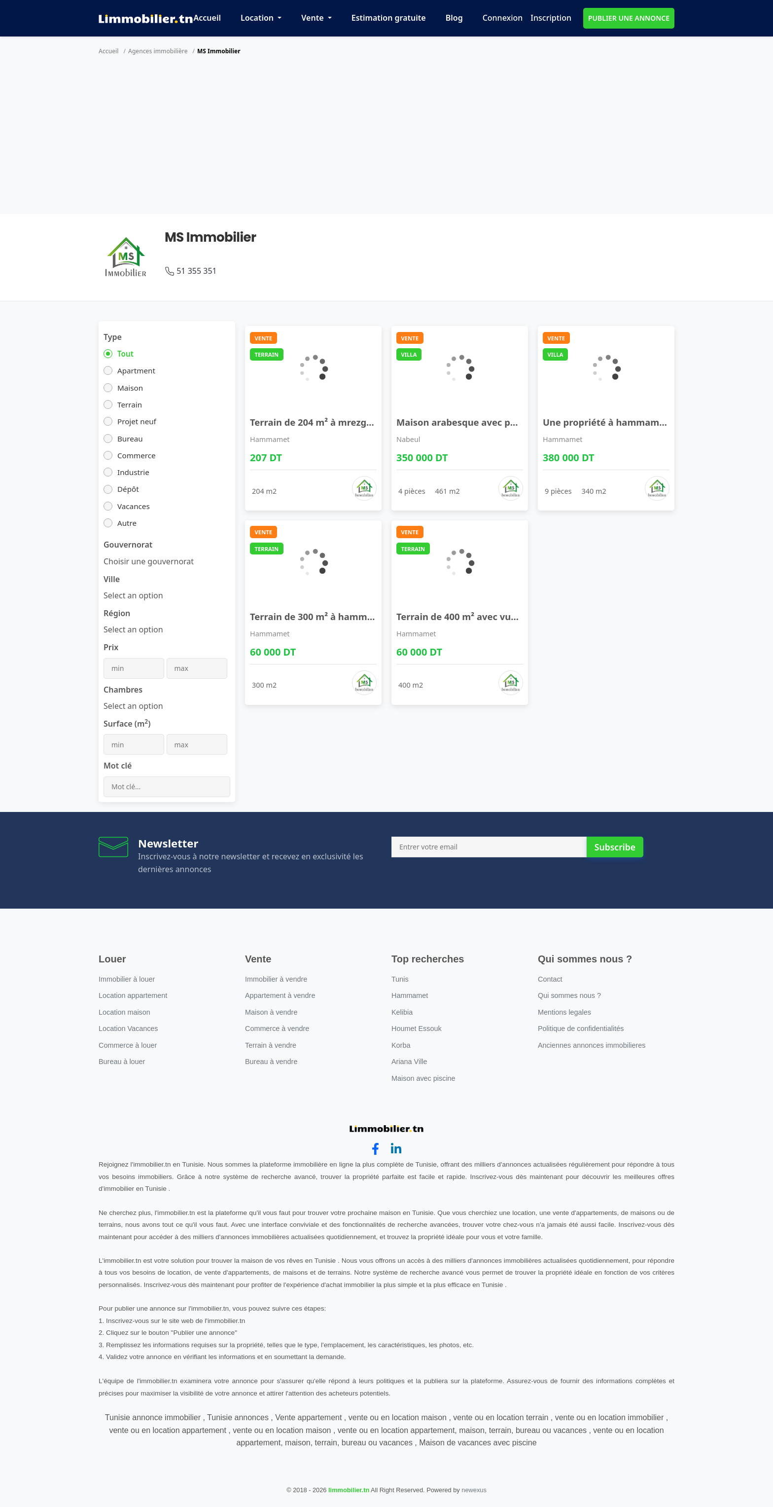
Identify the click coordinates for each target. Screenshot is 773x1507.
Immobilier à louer (127, 979)
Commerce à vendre (277, 1028)
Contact (550, 979)
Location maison (124, 1012)
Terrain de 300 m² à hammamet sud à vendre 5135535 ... (374, 616)
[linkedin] (396, 1149)
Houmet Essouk (416, 1028)
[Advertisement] (386, 140)
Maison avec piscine (423, 1078)
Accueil (207, 17)
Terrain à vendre (270, 1045)
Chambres (123, 689)
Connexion (503, 17)
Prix (111, 647)
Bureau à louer (122, 1062)
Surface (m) (127, 723)
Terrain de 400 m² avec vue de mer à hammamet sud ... (519, 616)
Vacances (133, 506)
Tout (125, 354)
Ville (112, 579)
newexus (474, 1490)
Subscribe (615, 847)
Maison (130, 388)
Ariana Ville (409, 1062)
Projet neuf (136, 421)
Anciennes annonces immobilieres (591, 1045)
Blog (454, 17)
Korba (400, 1045)
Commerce (136, 455)
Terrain (129, 404)
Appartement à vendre (280, 995)
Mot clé (118, 765)
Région (117, 613)
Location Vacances (128, 1028)
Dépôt (128, 489)
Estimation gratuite (388, 17)
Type (113, 336)
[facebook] (375, 1149)
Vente (313, 17)
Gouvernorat (128, 544)
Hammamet (270, 439)
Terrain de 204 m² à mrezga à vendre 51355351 (353, 422)
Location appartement (133, 995)
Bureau (130, 438)
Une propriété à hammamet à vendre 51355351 (648, 422)
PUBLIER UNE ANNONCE (628, 18)
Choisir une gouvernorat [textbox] (149, 561)
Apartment (136, 370)
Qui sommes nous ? (569, 995)
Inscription (550, 17)
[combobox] (149, 561)
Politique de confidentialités (581, 1028)
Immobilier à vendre (276, 979)
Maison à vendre (271, 1012)
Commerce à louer (128, 1045)
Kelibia (402, 1012)
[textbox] (133, 595)
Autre (127, 523)
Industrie (133, 472)
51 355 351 (196, 270)
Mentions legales (564, 1012)
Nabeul (408, 439)
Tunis (400, 979)
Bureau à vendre (271, 1062)
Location (258, 17)
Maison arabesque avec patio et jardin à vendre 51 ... (514, 422)
